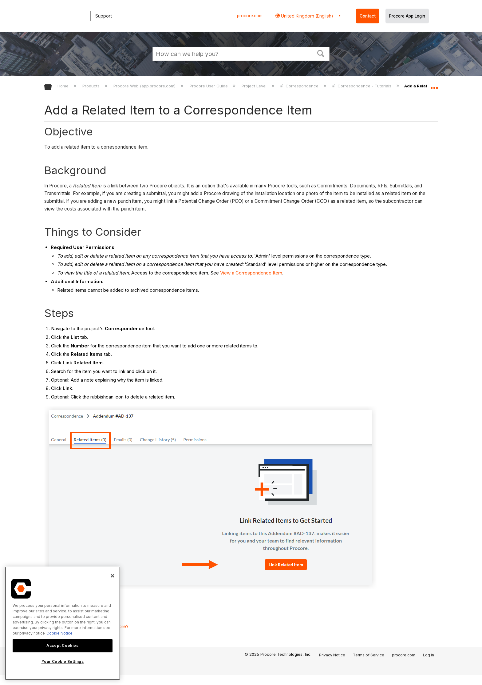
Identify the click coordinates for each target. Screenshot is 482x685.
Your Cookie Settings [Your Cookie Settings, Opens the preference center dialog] (62, 661)
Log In (428, 655)
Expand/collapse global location (434, 85)
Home (63, 85)
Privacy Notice (332, 655)
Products (91, 85)
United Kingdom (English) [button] (306, 15)
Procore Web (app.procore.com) (145, 85)
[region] (62, 623)
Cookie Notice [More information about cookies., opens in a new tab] (59, 633)
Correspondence (299, 85)
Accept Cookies (62, 645)
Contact (368, 16)
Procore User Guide (209, 85)
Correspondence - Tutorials (362, 85)
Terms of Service (368, 655)
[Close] (112, 576)
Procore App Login (407, 16)
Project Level (255, 85)
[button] (321, 53)
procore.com (250, 15)
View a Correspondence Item (251, 273)
